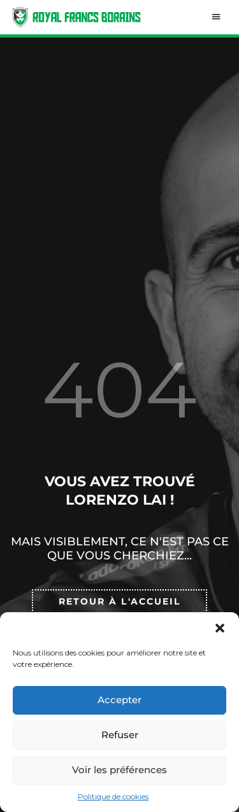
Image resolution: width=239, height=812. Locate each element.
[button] (220, 628)
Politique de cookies (113, 796)
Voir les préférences (119, 770)
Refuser (119, 735)
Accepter (119, 700)
